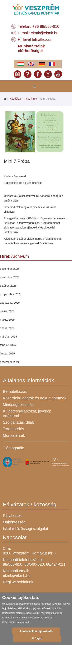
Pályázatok (12, 515)
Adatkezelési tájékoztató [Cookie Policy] (36, 631)
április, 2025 (7, 328)
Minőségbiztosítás (18, 404)
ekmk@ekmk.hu (44, 33)
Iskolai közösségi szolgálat (25, 529)
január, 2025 (7, 353)
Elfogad (37, 638)
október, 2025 (8, 285)
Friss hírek (30, 98)
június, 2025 (7, 311)
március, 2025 (8, 336)
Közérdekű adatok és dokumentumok (34, 398)
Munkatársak (14, 435)
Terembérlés (13, 429)
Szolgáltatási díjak (18, 422)
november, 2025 (9, 277)
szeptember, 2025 (10, 294)
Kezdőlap (15, 98)
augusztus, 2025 (10, 302)
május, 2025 (7, 319)
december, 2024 (9, 362)
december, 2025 (9, 268)
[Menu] (34, 86)
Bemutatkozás (15, 391)
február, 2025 (8, 345)
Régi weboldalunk (18, 582)
